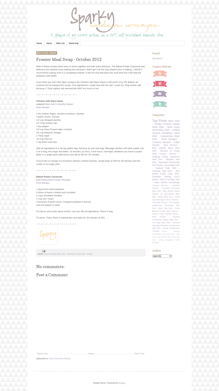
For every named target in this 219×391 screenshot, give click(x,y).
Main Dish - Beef (162, 127)
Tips (154, 200)
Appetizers (175, 157)
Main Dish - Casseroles (66, 254)
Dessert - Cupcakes (161, 188)
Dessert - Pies (167, 202)
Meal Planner (162, 237)
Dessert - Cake (171, 142)
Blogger (121, 383)
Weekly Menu (166, 148)
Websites (155, 243)
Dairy (168, 211)
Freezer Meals (50, 254)
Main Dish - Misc (159, 191)
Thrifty (177, 240)
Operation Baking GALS (166, 176)
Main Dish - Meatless (163, 159)
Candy (162, 211)
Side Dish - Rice (171, 171)
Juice (164, 234)
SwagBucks (169, 240)
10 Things (175, 151)
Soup (177, 127)
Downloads (156, 220)
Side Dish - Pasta (172, 208)
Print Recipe (42, 107)
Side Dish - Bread (160, 228)
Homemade (174, 162)
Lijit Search (157, 58)
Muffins (164, 182)
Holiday (165, 220)
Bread (155, 174)
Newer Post (42, 353)
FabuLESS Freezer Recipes (56, 180)
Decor (168, 200)
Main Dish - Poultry (85, 254)
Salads (165, 157)
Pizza (161, 214)
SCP (154, 165)
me (161, 194)
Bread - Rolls (158, 179)
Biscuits (155, 211)
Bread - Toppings (171, 231)
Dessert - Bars (160, 145)
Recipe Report (174, 191)
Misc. (177, 174)
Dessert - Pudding (170, 217)
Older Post (139, 353)
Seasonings (174, 182)
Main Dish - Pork (166, 138)
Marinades (164, 225)
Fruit (167, 179)
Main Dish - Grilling (169, 130)
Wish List (60, 43)
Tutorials (155, 231)
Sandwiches (175, 225)
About (49, 43)
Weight (168, 214)
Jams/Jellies (156, 234)
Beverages (161, 200)
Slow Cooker (159, 154)
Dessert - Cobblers (170, 185)
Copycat (155, 185)
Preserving (169, 205)
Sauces (156, 133)
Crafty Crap (166, 174)
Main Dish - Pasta (172, 197)
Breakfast (167, 133)
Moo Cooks (172, 237)
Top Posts (159, 120)
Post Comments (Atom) (59, 358)
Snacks (155, 194)
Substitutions (174, 228)
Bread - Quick (163, 165)
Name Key (74, 43)
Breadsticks (169, 194)
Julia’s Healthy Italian (61, 104)
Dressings (175, 188)
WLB (155, 130)
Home (39, 43)
